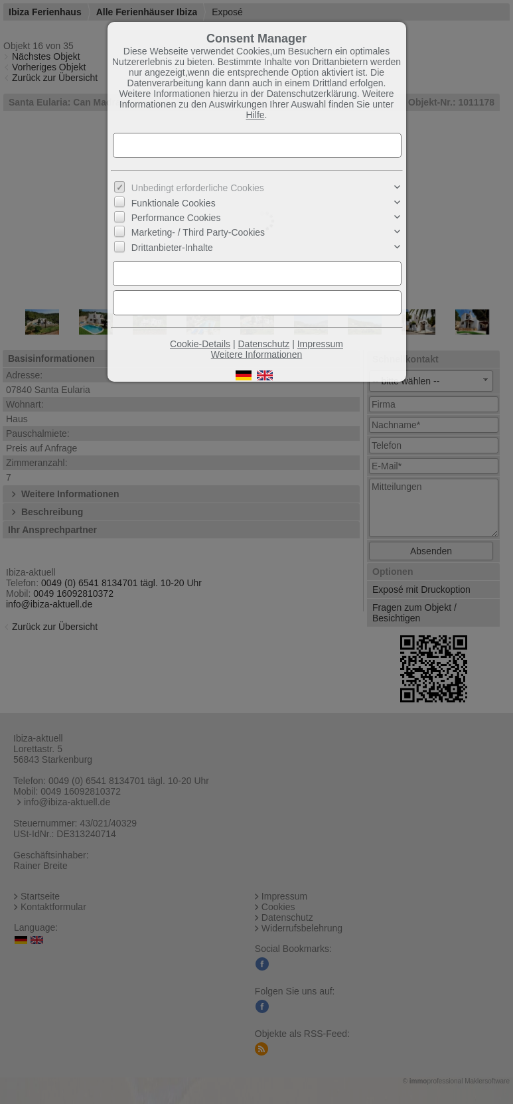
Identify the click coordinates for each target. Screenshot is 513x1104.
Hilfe (255, 115)
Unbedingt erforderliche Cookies (197, 188)
